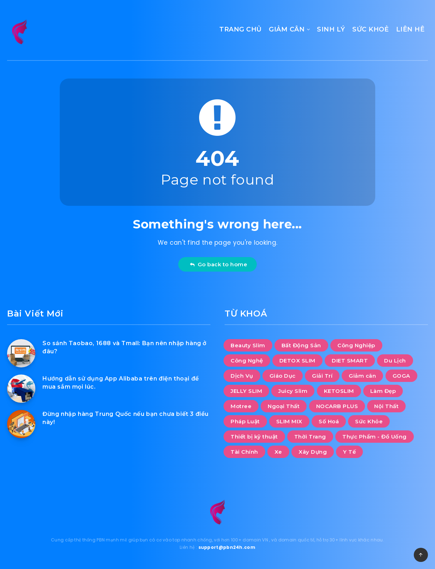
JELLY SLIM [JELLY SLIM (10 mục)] (246, 391)
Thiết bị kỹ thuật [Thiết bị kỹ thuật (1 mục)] (254, 436)
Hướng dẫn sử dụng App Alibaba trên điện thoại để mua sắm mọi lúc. (120, 382)
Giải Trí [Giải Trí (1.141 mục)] (322, 375)
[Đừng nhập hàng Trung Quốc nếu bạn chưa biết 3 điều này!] (21, 424)
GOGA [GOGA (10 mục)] (401, 375)
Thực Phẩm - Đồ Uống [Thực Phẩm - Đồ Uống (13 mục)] (374, 436)
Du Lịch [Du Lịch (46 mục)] (395, 360)
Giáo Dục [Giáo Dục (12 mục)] (282, 375)
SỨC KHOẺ (370, 29)
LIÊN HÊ (410, 29)
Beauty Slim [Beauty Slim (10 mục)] (248, 345)
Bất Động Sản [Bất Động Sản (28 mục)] (301, 345)
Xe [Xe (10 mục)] (278, 451)
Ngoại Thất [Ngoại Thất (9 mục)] (284, 406)
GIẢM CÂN (286, 29)
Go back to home (218, 264)
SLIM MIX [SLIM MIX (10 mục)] (289, 421)
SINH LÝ (331, 29)
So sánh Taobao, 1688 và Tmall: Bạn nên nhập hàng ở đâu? (124, 347)
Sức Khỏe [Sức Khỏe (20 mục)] (369, 421)
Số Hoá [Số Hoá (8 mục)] (329, 421)
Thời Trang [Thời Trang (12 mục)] (310, 436)
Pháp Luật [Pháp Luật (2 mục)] (245, 421)
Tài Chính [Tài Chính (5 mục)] (244, 451)
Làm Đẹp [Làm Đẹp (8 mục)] (383, 391)
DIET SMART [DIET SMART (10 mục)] (350, 360)
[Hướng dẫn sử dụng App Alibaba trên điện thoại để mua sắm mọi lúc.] (21, 389)
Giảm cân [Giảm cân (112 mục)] (362, 375)
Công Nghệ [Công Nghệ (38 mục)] (247, 360)
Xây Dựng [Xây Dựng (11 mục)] (312, 451)
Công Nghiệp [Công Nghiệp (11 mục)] (356, 345)
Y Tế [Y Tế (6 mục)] (349, 451)
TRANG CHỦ (240, 29)
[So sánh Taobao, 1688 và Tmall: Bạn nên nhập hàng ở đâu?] (21, 353)
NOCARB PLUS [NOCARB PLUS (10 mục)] (337, 406)
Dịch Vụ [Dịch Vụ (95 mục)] (242, 375)
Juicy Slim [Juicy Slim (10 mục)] (292, 391)
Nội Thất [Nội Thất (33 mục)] (386, 406)
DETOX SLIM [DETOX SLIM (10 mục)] (297, 360)
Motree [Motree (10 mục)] (241, 406)
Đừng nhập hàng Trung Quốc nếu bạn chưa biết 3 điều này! (125, 418)
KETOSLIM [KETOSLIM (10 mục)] (339, 391)
